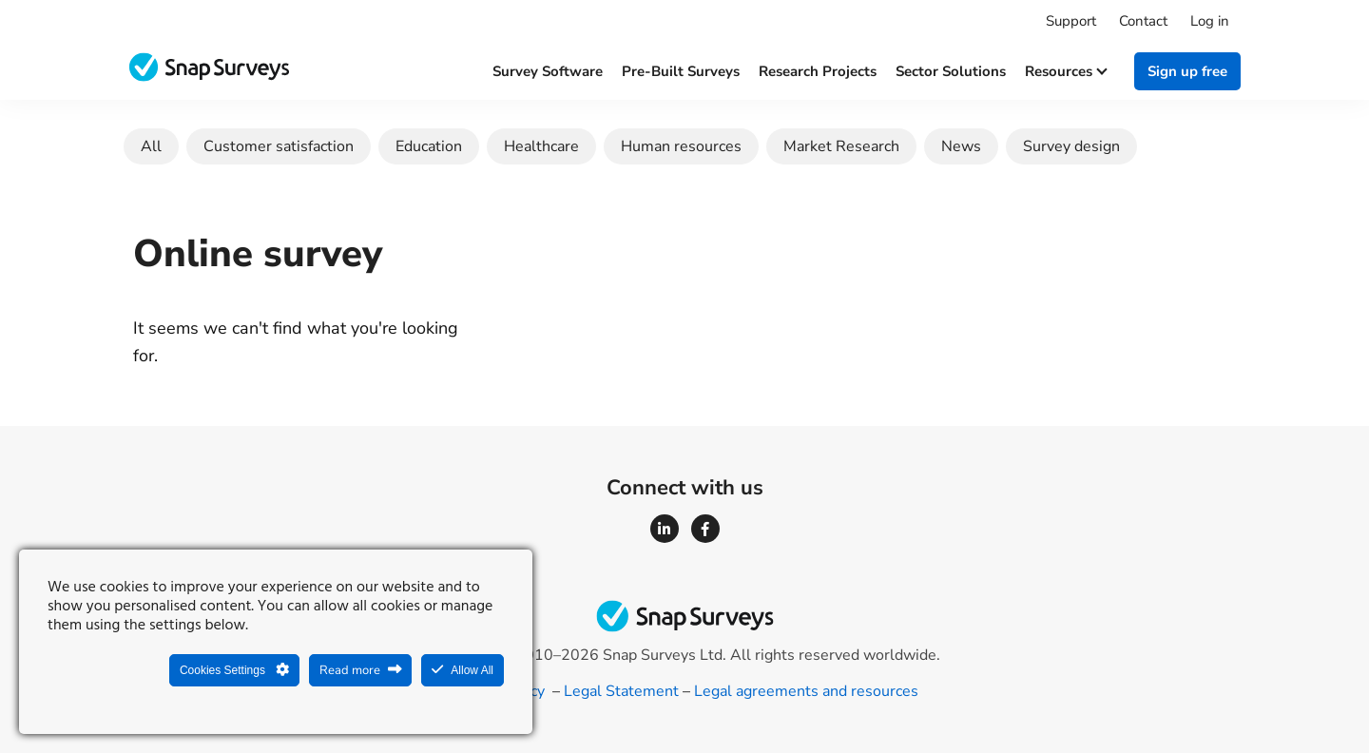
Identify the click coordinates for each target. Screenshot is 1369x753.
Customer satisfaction (278, 146)
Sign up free (1187, 71)
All (151, 146)
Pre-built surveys (681, 71)
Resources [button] (1065, 71)
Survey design (1071, 146)
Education (428, 146)
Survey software (547, 71)
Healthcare (541, 146)
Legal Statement (621, 691)
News (961, 146)
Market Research (841, 146)
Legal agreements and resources (806, 691)
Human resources (681, 146)
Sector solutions (951, 71)
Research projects (818, 71)
